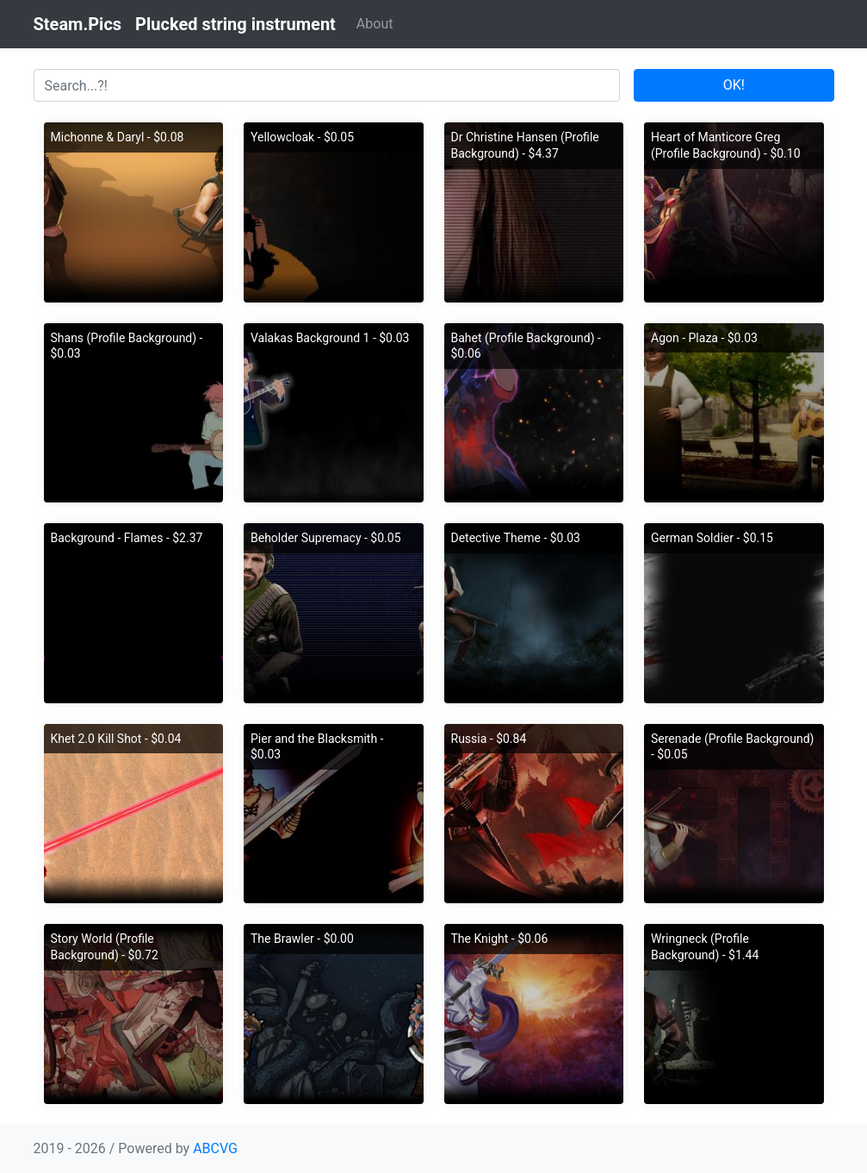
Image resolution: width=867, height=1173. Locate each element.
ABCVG (215, 1148)
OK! (734, 85)
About (374, 24)
